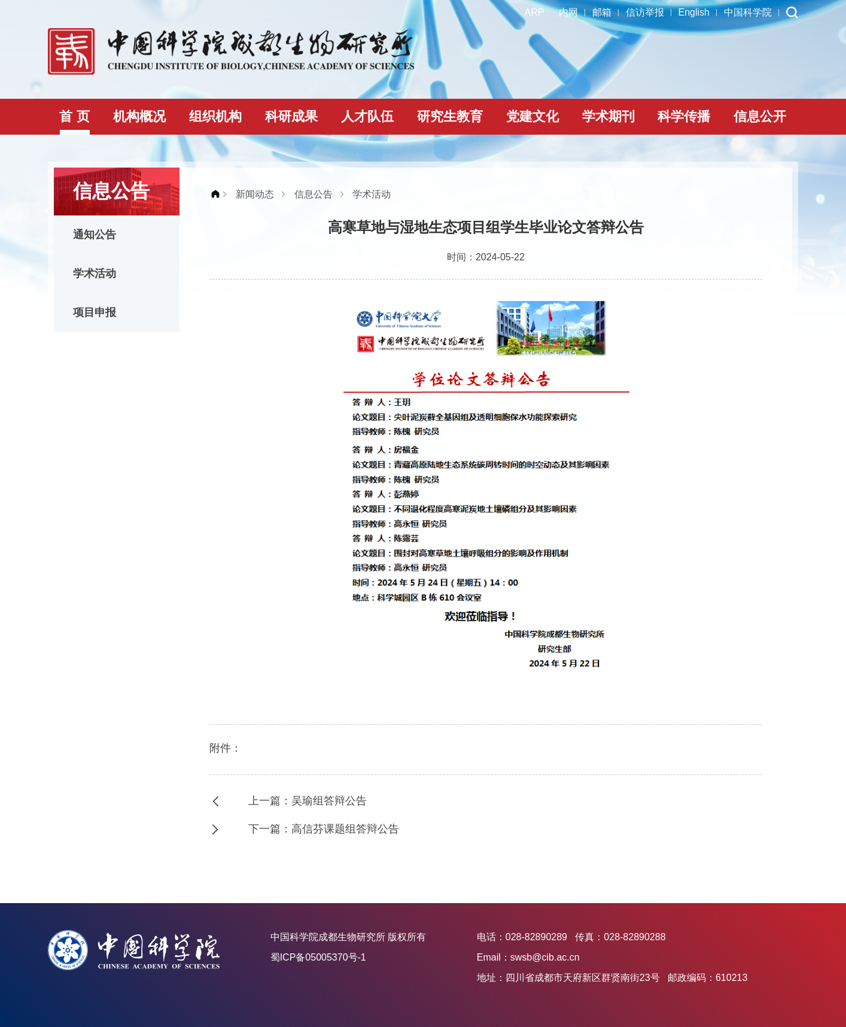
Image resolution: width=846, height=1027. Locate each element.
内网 (568, 12)
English (694, 12)
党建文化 (532, 116)
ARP (534, 12)
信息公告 (313, 194)
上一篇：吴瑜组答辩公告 (307, 801)
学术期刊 (608, 116)
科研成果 (291, 116)
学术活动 (94, 273)
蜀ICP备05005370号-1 (318, 957)
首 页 (74, 116)
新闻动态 (255, 194)
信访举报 (645, 12)
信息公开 (760, 116)
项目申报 (94, 312)
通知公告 (94, 235)
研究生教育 (450, 116)
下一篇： (326, 829)
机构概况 (139, 116)
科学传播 (684, 116)
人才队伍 (367, 116)
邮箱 (601, 12)
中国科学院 (748, 12)
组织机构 (215, 116)
